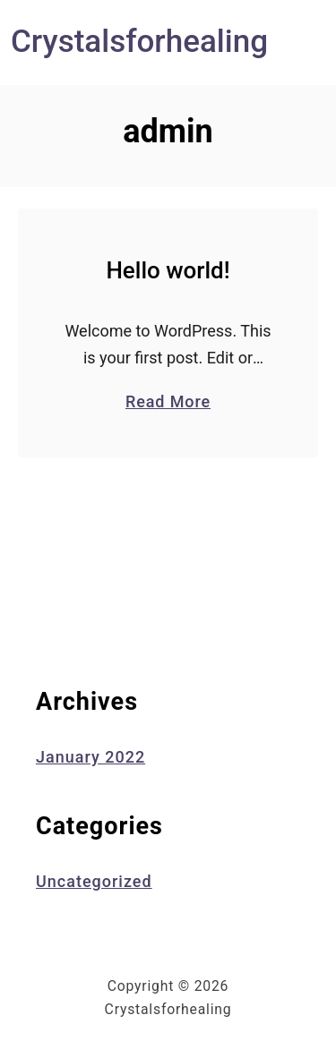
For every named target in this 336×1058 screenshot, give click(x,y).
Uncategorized (94, 881)
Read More (168, 401)
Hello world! (167, 270)
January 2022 (90, 756)
